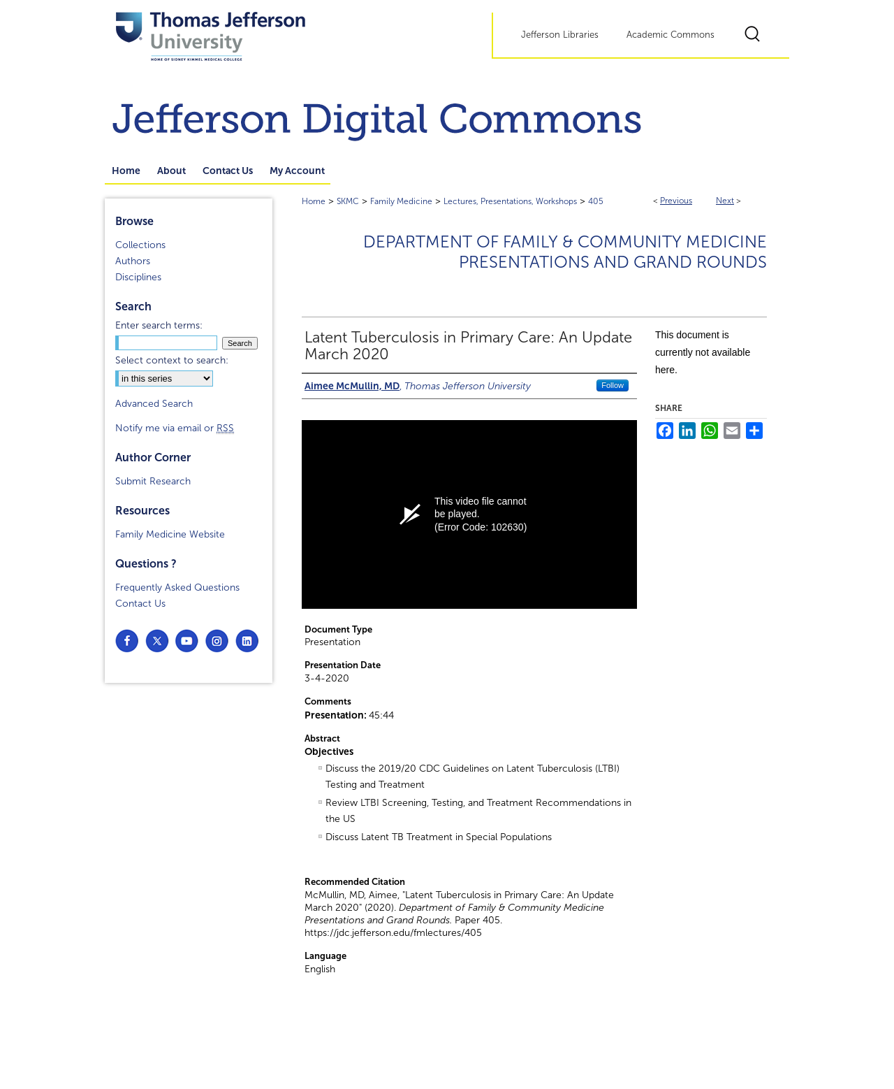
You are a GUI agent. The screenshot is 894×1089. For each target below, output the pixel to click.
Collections (140, 245)
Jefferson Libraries (560, 35)
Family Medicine (401, 201)
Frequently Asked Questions (177, 587)
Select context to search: (171, 360)
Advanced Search (154, 403)
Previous (676, 200)
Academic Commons (670, 35)
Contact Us (140, 603)
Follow (612, 385)
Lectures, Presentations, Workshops (510, 201)
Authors (132, 261)
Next (725, 200)
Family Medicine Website (170, 534)
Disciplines (138, 277)
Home (313, 201)
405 (595, 201)
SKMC (348, 201)
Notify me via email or (174, 428)
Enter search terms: (159, 325)
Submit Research (153, 481)
